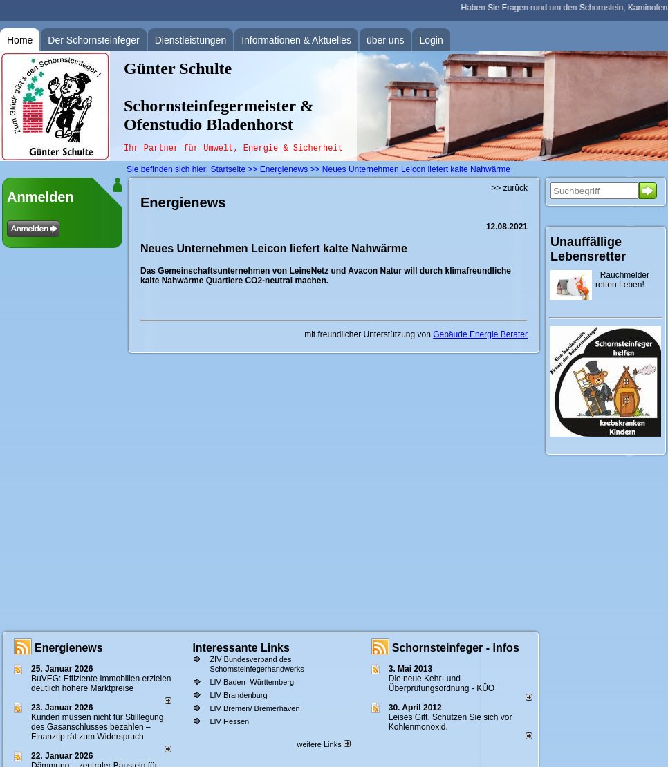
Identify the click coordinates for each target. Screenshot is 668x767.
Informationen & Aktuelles (296, 40)
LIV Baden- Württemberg (252, 682)
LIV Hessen (229, 721)
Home (20, 40)
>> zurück (509, 188)
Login (431, 40)
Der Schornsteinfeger (93, 40)
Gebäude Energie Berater (480, 334)
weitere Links (323, 744)
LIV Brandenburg (238, 695)
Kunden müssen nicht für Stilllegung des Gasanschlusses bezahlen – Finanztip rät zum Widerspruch (97, 726)
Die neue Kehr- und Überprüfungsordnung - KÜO (441, 683)
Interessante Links (241, 648)
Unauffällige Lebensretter (588, 249)
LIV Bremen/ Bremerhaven (254, 708)
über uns (385, 40)
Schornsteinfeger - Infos (455, 648)
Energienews (69, 648)
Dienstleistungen (191, 40)
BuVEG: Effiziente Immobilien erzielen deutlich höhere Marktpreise (101, 683)
